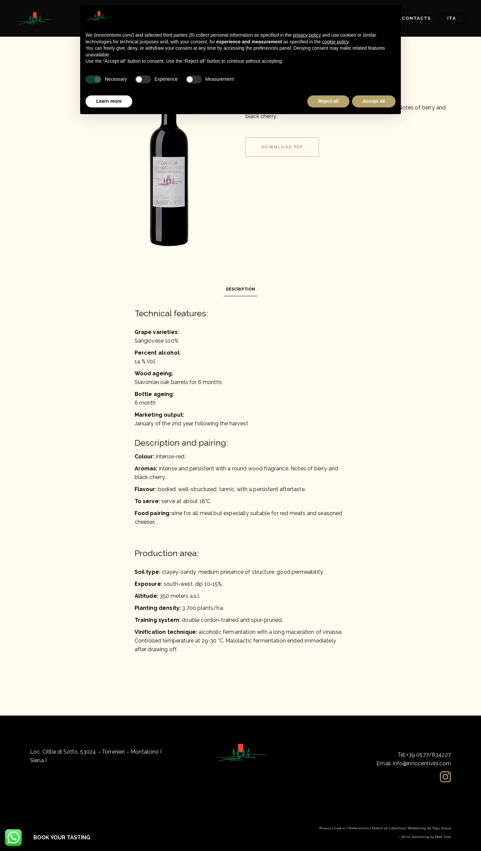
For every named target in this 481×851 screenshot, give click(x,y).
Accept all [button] (374, 101)
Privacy (325, 828)
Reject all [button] (328, 101)
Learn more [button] (109, 101)
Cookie (339, 828)
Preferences (358, 828)
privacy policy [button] (307, 35)
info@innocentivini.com (422, 763)
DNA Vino (443, 837)
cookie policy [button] (335, 41)
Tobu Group (441, 828)
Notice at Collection (388, 828)
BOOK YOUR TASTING (61, 837)
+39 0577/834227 (428, 755)
